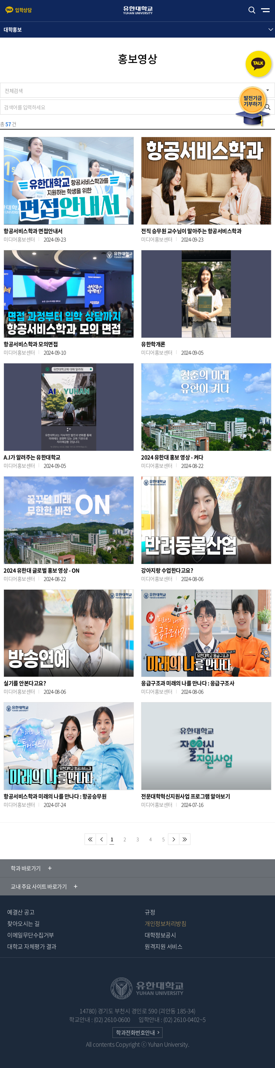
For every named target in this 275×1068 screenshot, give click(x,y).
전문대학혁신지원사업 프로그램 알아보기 (185, 796)
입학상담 (23, 9)
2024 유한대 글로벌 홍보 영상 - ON (41, 570)
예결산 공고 (20, 912)
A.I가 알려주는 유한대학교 (32, 457)
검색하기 (252, 10)
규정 (150, 912)
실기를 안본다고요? (25, 683)
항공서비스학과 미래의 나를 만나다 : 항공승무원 (55, 796)
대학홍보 (12, 29)
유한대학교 (141, 10)
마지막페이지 (184, 839)
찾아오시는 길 (23, 923)
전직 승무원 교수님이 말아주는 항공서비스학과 (191, 231)
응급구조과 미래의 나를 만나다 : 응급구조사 (187, 683)
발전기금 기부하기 (252, 107)
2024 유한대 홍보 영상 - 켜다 (172, 457)
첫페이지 (90, 839)
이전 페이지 (101, 839)
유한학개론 (153, 344)
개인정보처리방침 (165, 923)
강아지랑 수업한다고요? (167, 570)
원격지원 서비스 (163, 946)
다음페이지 (173, 839)
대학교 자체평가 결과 (32, 946)
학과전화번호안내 (135, 1032)
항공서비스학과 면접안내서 (33, 231)
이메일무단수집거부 (30, 935)
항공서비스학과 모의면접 (31, 344)
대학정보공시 (160, 935)
